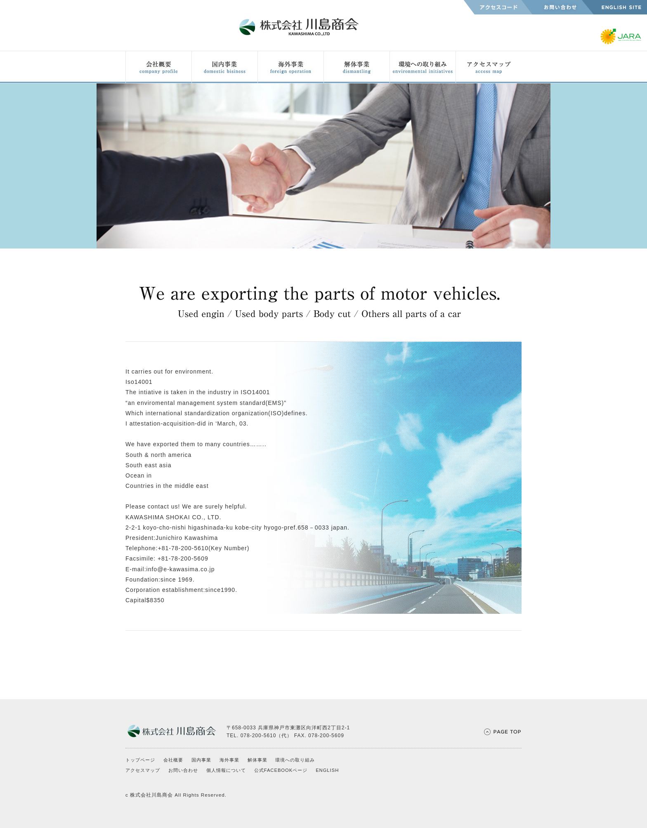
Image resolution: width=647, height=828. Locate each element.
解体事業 (257, 759)
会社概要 (173, 759)
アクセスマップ (142, 770)
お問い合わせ (183, 770)
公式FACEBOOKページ (281, 770)
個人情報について (226, 770)
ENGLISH (327, 770)
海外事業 (229, 759)
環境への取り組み (295, 759)
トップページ (140, 759)
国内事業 (201, 759)
